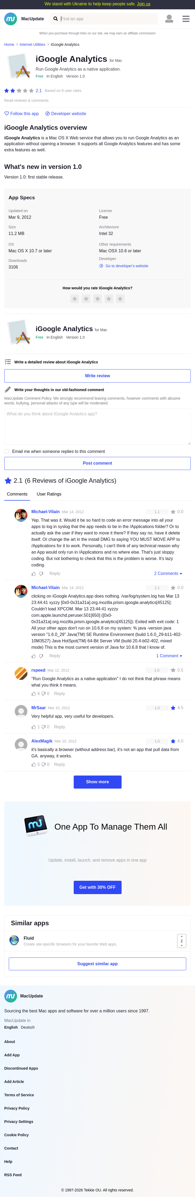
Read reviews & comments (26, 100)
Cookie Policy (16, 1135)
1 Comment (169, 656)
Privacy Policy (17, 1108)
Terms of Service (19, 1095)
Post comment (97, 463)
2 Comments (168, 573)
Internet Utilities (32, 44)
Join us (144, 4)
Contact (11, 1148)
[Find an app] (55, 18)
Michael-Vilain (45, 511)
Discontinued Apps (21, 1068)
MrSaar (38, 708)
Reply (54, 573)
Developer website (65, 114)
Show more (97, 782)
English (11, 1027)
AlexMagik (41, 741)
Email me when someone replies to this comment (58, 451)
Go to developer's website (123, 265)
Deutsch (28, 1027)
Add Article (14, 1081)
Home (9, 44)
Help (8, 1161)
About (9, 1041)
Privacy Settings (18, 1121)
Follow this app (21, 114)
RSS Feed (13, 1174)
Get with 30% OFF (97, 887)
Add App (12, 1055)
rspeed (38, 670)
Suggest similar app (97, 964)
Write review (97, 376)
